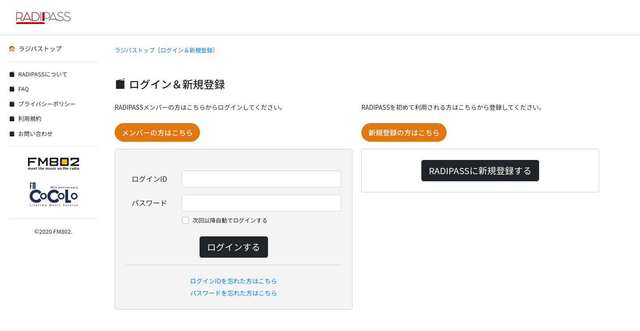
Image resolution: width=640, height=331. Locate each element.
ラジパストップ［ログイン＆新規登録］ (166, 50)
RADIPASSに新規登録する (480, 170)
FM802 (62, 231)
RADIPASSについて (38, 74)
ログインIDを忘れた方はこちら (233, 280)
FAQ (19, 88)
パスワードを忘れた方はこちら (233, 292)
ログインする (233, 246)
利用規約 (25, 118)
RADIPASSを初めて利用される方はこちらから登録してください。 (453, 107)
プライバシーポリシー (42, 104)
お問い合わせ (31, 133)
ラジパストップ (35, 48)
